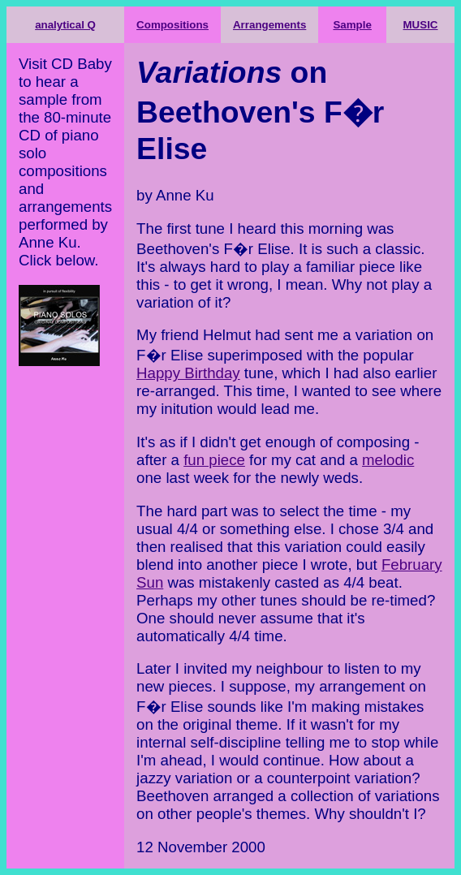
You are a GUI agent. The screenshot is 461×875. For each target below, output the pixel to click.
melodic (388, 459)
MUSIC (420, 25)
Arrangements (269, 25)
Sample (352, 25)
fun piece (214, 459)
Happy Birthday (188, 372)
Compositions (172, 25)
